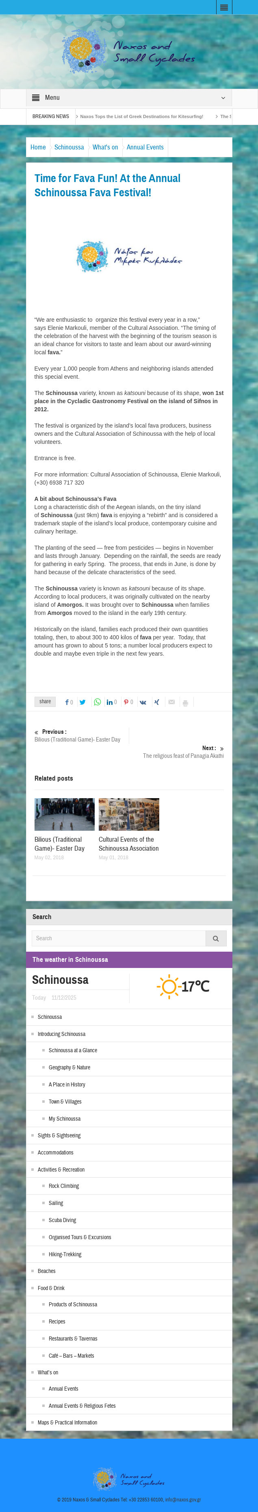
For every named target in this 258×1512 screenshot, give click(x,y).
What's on (105, 147)
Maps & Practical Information (67, 1422)
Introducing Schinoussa (61, 1034)
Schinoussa (69, 147)
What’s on (48, 1372)
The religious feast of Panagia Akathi (176, 752)
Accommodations (56, 1152)
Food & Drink (51, 1288)
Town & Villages (65, 1102)
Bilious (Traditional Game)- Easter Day (82, 736)
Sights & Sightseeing (59, 1135)
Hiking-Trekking (65, 1254)
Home (38, 147)
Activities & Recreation (61, 1170)
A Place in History (67, 1084)
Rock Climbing (64, 1186)
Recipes (57, 1321)
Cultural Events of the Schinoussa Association (129, 844)
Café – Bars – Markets (71, 1356)
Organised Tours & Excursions (80, 1237)
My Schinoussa (64, 1119)
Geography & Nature (69, 1067)
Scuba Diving (62, 1220)
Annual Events (145, 147)
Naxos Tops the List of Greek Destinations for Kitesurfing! (148, 116)
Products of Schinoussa (73, 1304)
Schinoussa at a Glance (73, 1050)
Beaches (47, 1271)
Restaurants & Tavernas (73, 1339)
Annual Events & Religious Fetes (82, 1406)
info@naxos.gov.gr (183, 1500)
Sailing (56, 1203)
